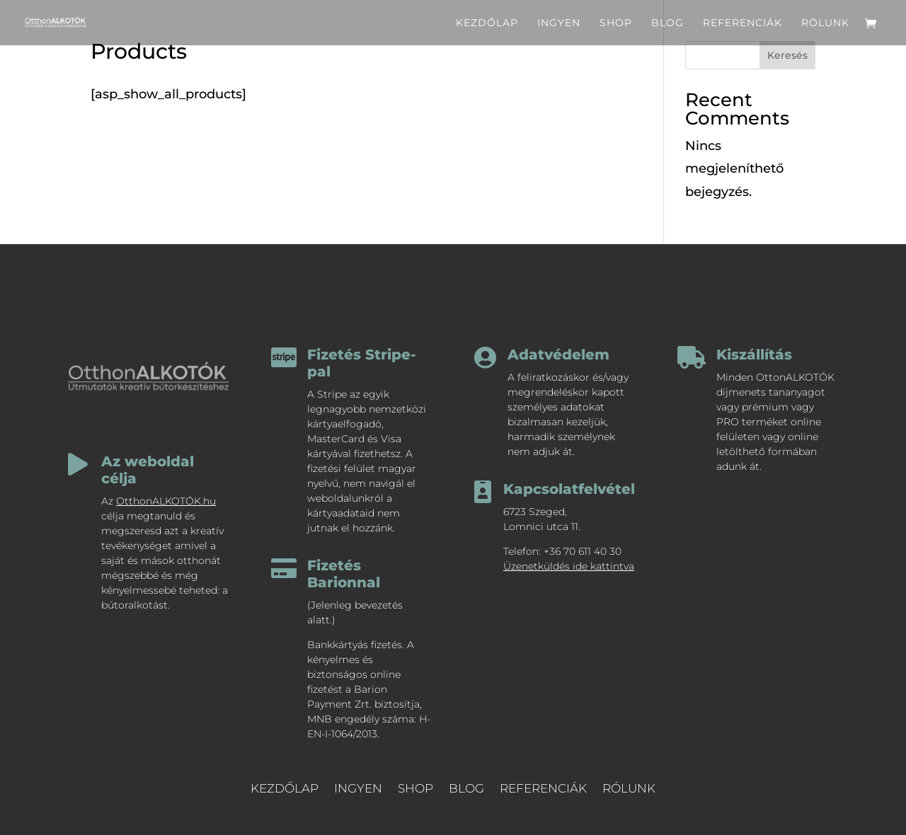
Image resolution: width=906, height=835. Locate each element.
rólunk (825, 23)
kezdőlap (487, 23)
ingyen (558, 23)
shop (616, 23)
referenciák (742, 23)
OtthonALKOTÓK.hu (166, 501)
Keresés (787, 55)
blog (667, 23)
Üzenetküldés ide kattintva (568, 566)
